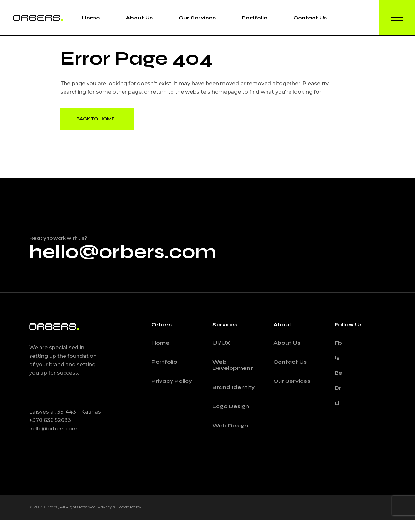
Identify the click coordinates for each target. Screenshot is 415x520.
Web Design (230, 425)
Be (339, 373)
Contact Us (290, 362)
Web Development (232, 365)
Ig (337, 358)
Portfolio (164, 362)
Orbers (51, 506)
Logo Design (230, 406)
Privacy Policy (171, 381)
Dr (338, 388)
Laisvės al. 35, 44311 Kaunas (65, 412)
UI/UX (221, 343)
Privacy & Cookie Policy (119, 506)
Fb (338, 343)
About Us (286, 343)
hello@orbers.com (122, 251)
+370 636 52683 (50, 420)
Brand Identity (233, 387)
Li (337, 403)
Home (160, 343)
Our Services (291, 381)
